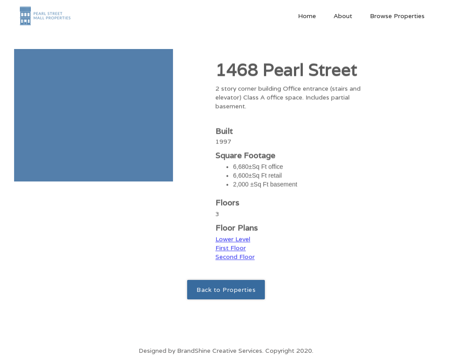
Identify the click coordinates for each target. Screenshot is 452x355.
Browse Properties (397, 16)
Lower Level (232, 245)
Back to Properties (226, 290)
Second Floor (235, 262)
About (343, 16)
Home (307, 16)
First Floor (230, 253)
